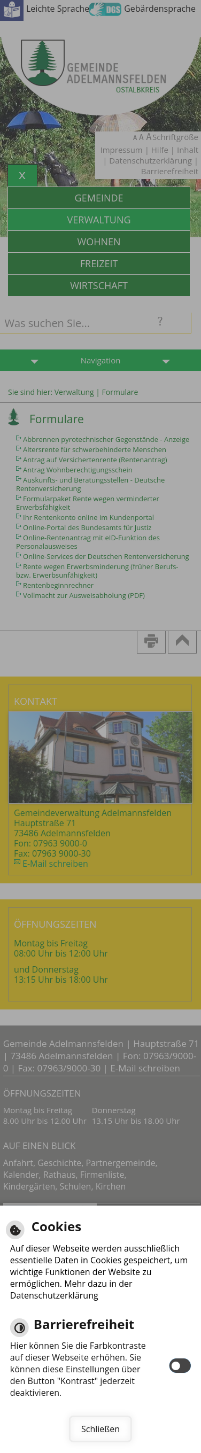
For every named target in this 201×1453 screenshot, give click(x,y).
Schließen (100, 1429)
